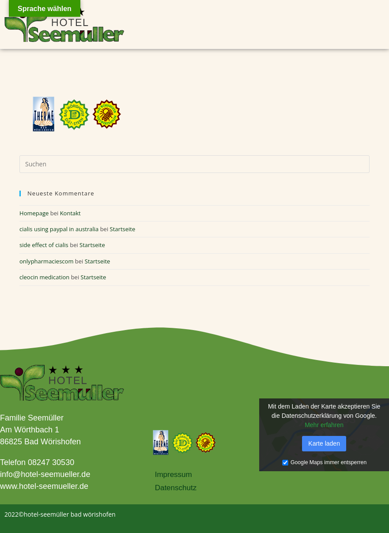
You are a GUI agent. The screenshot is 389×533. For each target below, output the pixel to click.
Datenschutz (176, 488)
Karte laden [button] (324, 443)
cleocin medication (44, 277)
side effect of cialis (43, 245)
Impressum (173, 474)
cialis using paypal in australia (58, 229)
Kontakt (70, 213)
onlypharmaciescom (46, 261)
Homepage (34, 213)
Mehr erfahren (324, 424)
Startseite (123, 229)
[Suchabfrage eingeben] (194, 164)
